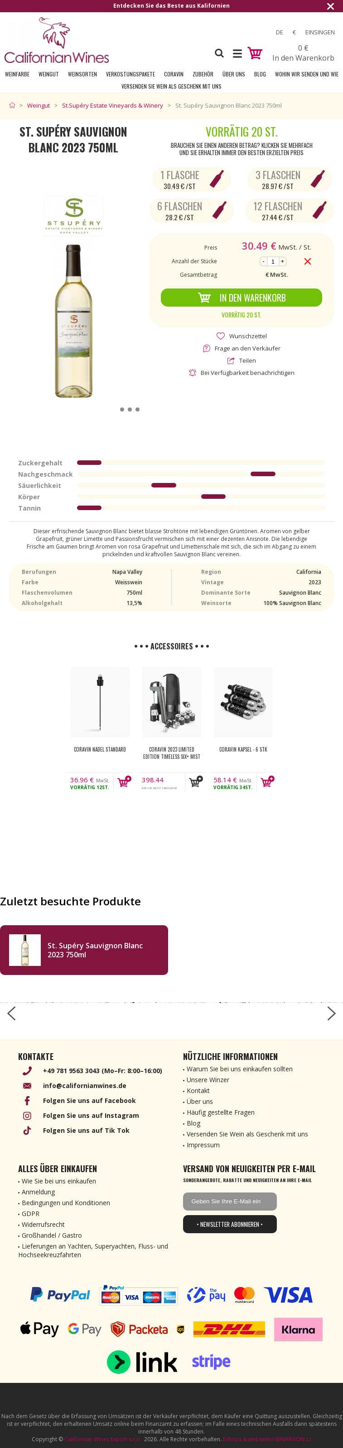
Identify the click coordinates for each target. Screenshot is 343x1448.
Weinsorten (82, 74)
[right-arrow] (331, 1013)
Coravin (174, 74)
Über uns (233, 74)
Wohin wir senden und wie (306, 74)
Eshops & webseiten (249, 1439)
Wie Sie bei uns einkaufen (59, 1181)
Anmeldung (38, 1192)
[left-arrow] (11, 1013)
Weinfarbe (17, 74)
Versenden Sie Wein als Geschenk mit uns (171, 86)
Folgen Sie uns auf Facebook (89, 1100)
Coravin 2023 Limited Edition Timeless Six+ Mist (171, 753)
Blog (260, 74)
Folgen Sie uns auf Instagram (91, 1115)
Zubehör (203, 74)
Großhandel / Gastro (52, 1235)
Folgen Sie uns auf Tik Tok (86, 1130)
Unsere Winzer (208, 1079)
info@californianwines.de (84, 1085)
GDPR (30, 1213)
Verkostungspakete (130, 74)
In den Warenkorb (242, 297)
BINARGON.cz (293, 1439)
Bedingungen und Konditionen (66, 1202)
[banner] (57, 40)
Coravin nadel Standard (100, 749)
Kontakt (198, 1090)
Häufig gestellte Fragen (221, 1112)
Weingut (49, 74)
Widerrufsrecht (43, 1224)
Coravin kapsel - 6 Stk (243, 749)
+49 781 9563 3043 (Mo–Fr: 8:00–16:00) (102, 1070)
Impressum (203, 1144)
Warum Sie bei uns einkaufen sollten (240, 1069)
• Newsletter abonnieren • (230, 1224)
